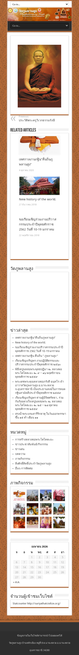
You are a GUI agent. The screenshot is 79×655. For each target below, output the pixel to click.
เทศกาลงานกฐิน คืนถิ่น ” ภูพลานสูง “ (36, 355)
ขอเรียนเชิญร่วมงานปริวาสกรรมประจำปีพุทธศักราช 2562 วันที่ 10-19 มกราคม (37, 224)
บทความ (20, 453)
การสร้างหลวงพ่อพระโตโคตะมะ (34, 439)
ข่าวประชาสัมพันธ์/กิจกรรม (31, 444)
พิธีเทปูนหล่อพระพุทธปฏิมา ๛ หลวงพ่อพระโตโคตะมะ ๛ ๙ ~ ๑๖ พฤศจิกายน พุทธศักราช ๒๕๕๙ (38, 373)
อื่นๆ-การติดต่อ (24, 468)
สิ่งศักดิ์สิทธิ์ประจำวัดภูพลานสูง (33, 463)
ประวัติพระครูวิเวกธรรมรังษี (44, 118)
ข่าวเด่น (19, 449)
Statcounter (20, 603)
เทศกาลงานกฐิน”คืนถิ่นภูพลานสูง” (35, 337)
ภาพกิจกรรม (22, 458)
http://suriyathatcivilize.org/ (43, 603)
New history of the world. (37, 199)
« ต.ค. (16, 582)
